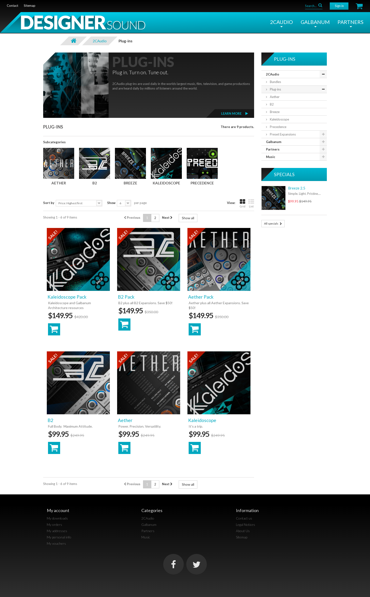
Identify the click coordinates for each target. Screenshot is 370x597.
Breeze (130, 183)
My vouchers (56, 543)
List (251, 203)
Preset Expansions (282, 134)
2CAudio (281, 22)
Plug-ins (275, 89)
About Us (243, 531)
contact (12, 6)
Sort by (48, 203)
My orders (54, 524)
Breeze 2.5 (296, 188)
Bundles (275, 82)
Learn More (231, 113)
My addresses (57, 531)
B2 (94, 183)
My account (58, 510)
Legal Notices (245, 524)
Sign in (339, 6)
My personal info (59, 537)
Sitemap (241, 537)
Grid (242, 203)
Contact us (244, 518)
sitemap (29, 6)
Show (111, 203)
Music (270, 157)
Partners (350, 22)
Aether (58, 183)
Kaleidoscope (166, 183)
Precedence (202, 183)
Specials (284, 174)
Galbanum (315, 22)
